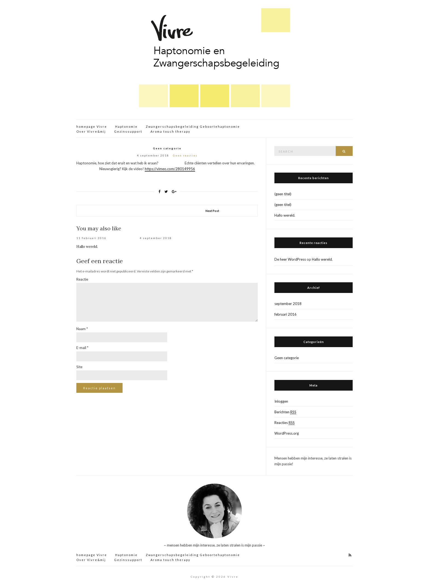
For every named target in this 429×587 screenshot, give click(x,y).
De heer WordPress (290, 259)
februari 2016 (285, 314)
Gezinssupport (128, 131)
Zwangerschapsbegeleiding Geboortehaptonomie (193, 126)
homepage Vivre (91, 126)
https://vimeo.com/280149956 (170, 169)
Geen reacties (185, 155)
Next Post (212, 211)
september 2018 (288, 303)
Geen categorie (167, 148)
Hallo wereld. (87, 246)
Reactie (82, 279)
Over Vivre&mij (91, 131)
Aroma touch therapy (170, 131)
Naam (82, 329)
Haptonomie (126, 126)
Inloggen (281, 401)
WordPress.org (286, 433)
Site (79, 367)
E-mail (82, 347)
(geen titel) (282, 194)
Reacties (284, 422)
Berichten (285, 412)
